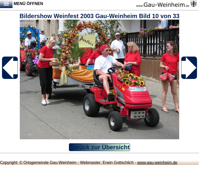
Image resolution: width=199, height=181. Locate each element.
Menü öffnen (21, 4)
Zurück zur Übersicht (99, 147)
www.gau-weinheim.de (157, 162)
